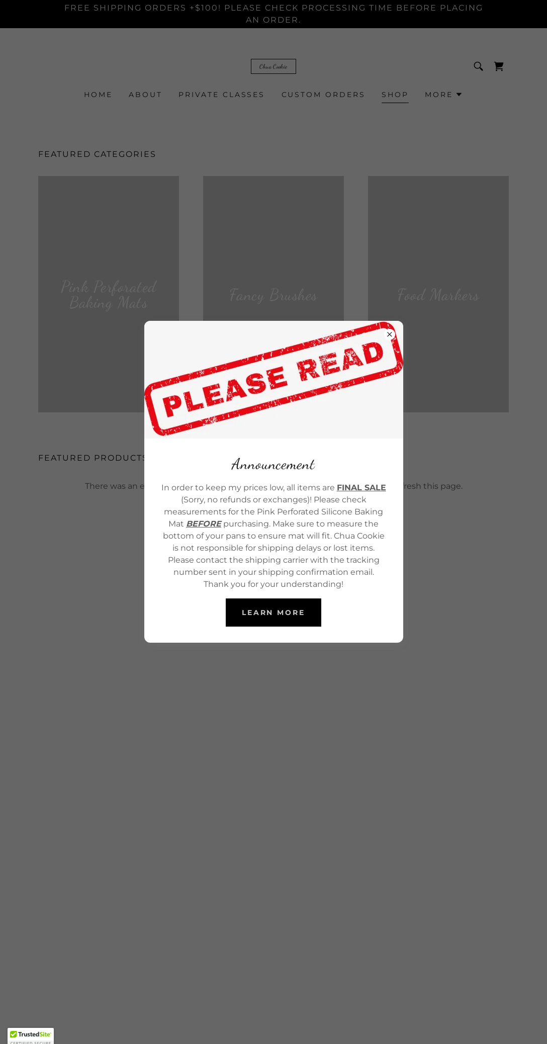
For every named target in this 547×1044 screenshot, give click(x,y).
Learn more (274, 612)
